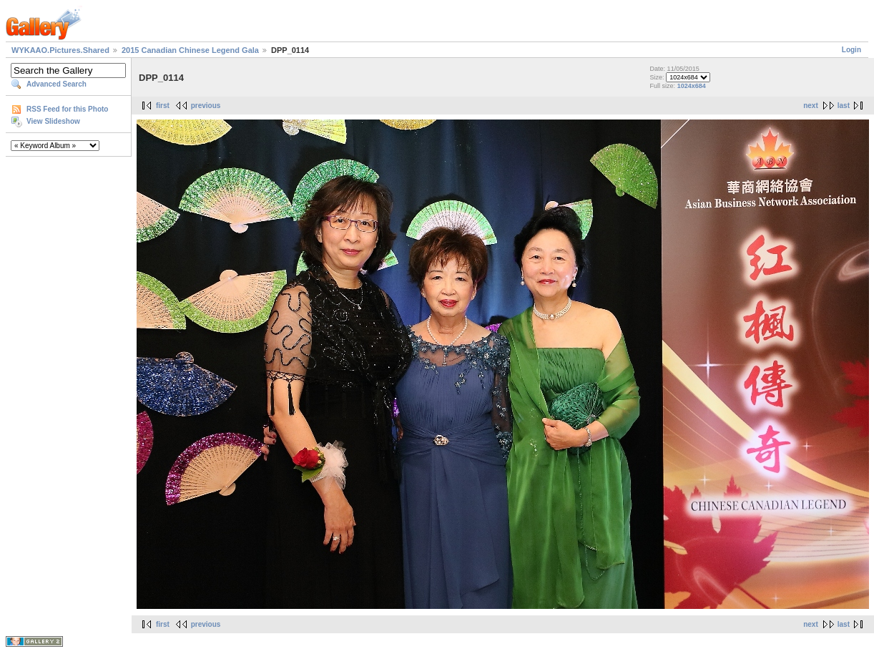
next (810, 105)
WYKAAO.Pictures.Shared (60, 50)
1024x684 (691, 85)
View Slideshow (53, 121)
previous (206, 105)
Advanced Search (56, 84)
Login (851, 50)
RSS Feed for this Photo (67, 109)
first (163, 105)
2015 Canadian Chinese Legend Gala (190, 50)
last (844, 105)
